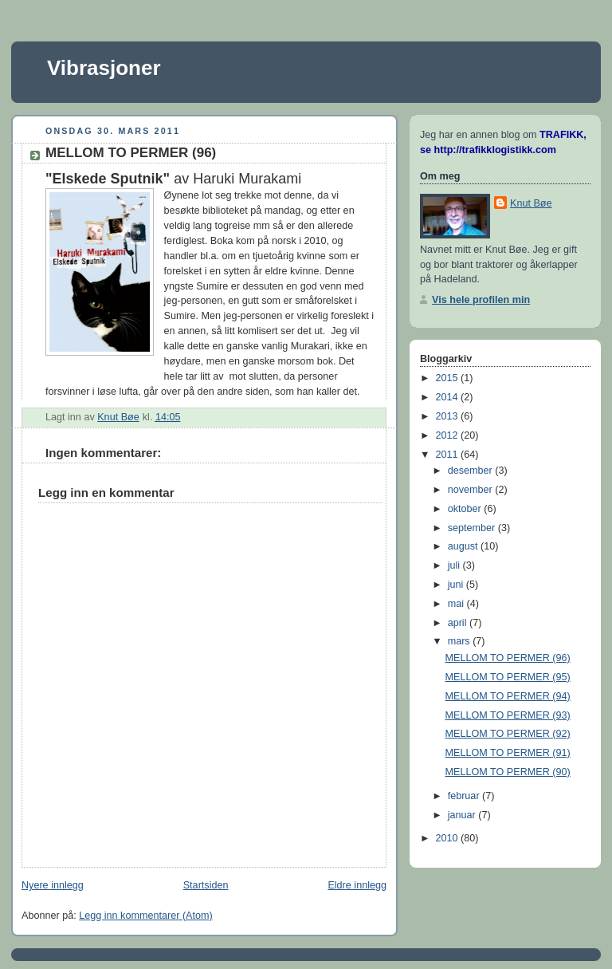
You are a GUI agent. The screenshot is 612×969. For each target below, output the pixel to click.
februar (465, 796)
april (458, 622)
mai (457, 603)
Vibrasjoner (104, 68)
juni (457, 584)
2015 (448, 378)
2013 (448, 416)
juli (455, 565)
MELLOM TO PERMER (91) (508, 752)
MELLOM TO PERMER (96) (508, 658)
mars (460, 641)
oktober (466, 508)
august (464, 546)
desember (472, 470)
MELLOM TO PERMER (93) (508, 715)
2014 (448, 397)
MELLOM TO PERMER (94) (508, 696)
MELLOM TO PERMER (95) (508, 677)
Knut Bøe (531, 203)
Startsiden (206, 885)
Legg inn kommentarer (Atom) (146, 915)
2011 (448, 454)
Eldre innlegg (357, 885)
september (473, 528)
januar (463, 815)
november (472, 489)
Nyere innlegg (53, 885)
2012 (448, 435)
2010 (448, 838)
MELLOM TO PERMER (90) (508, 772)
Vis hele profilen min (481, 299)
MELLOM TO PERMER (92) (508, 733)
